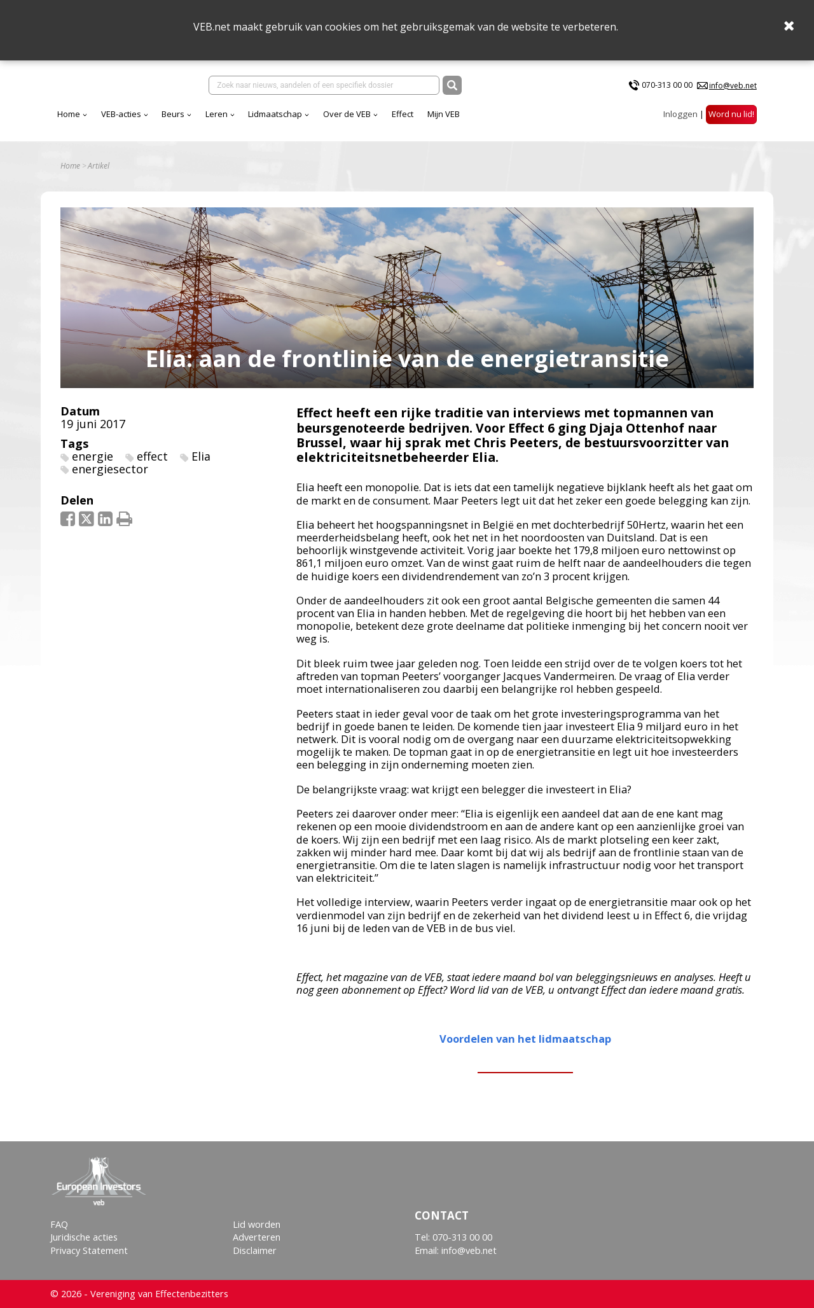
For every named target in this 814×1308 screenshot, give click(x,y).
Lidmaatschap (275, 114)
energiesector (110, 469)
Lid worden (256, 1224)
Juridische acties (84, 1237)
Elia (200, 456)
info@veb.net (733, 85)
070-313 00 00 (667, 85)
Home (68, 114)
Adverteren (256, 1237)
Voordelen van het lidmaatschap (525, 1038)
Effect (402, 114)
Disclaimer (255, 1250)
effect (152, 456)
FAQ (59, 1224)
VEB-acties (121, 114)
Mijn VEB (443, 114)
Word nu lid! (731, 114)
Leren (216, 114)
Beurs (173, 114)
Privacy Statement (89, 1250)
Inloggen (680, 114)
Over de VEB (347, 114)
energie (92, 456)
